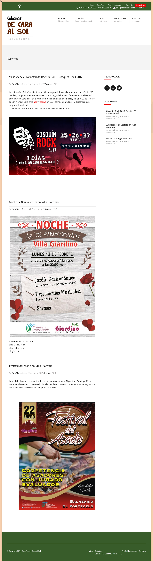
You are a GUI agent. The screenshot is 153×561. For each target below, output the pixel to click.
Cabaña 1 (99, 554)
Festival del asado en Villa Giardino (31, 366)
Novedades (118, 5)
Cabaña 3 (118, 554)
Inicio (92, 5)
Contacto (129, 5)
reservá (42, 101)
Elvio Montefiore (19, 84)
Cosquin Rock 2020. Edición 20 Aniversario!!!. (121, 112)
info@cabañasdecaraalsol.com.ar (130, 8)
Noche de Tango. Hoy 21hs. (119, 138)
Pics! (110, 5)
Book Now (140, 5)
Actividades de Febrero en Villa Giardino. (121, 126)
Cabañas (100, 5)
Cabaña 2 (108, 554)
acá (35, 101)
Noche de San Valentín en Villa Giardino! (34, 202)
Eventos (48, 84)
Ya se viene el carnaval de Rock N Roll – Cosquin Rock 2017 (45, 77)
